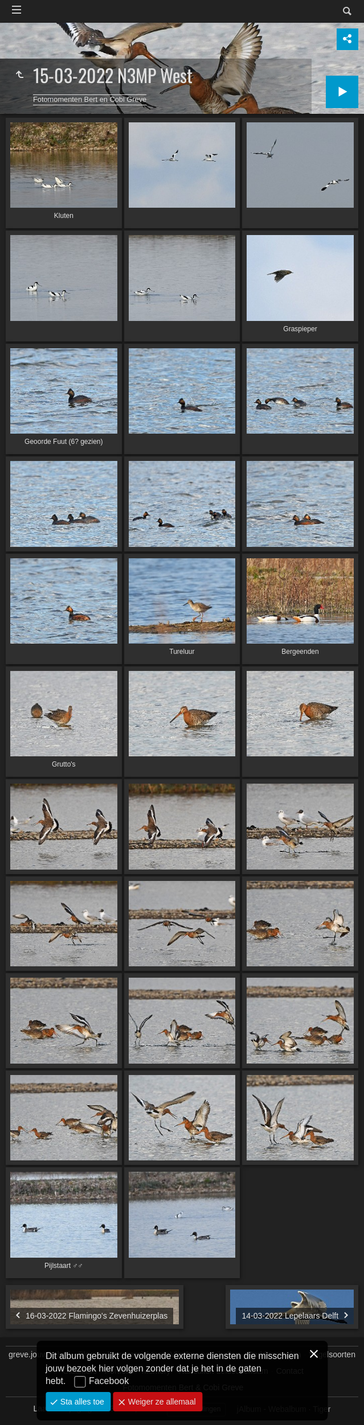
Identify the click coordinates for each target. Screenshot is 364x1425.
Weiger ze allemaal (161, 1401)
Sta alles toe (81, 1401)
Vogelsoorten (332, 1354)
